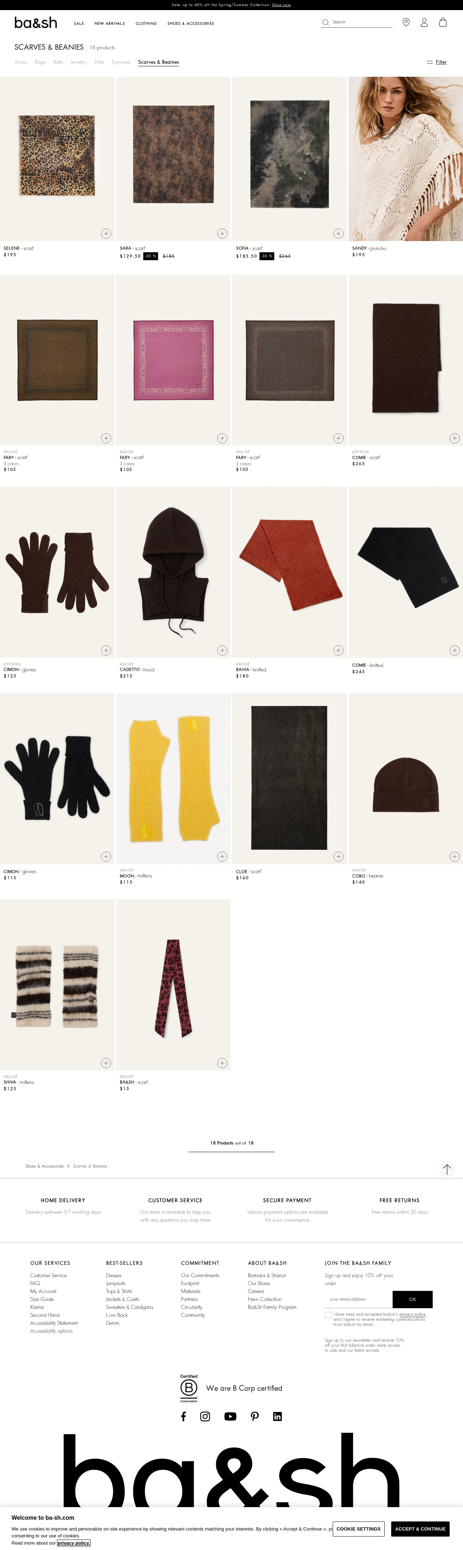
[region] (231, 1528)
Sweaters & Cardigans (129, 1310)
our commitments (200, 1278)
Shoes (21, 62)
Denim (112, 1325)
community (193, 1317)
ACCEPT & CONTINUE (420, 1529)
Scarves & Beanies (158, 62)
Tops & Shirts (119, 1294)
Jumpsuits (115, 1286)
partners (189, 1302)
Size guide (42, 1302)
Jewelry (79, 62)
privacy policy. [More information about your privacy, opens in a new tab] (74, 1543)
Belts (58, 62)
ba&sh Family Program (272, 1310)
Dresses (113, 1278)
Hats (99, 62)
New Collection (264, 1302)
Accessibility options (51, 1333)
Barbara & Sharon (267, 1278)
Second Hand (45, 1317)
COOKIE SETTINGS (359, 1529)
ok (412, 1302)
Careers (256, 1294)
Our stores (259, 1286)
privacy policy (412, 1317)
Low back (117, 1317)
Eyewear (121, 62)
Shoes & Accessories (44, 1169)
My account (43, 1294)
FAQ (35, 1286)
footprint (190, 1286)
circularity (191, 1310)
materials (190, 1294)
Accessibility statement (54, 1325)
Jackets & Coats (122, 1302)
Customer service (48, 1278)
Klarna (37, 1310)
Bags (40, 62)
